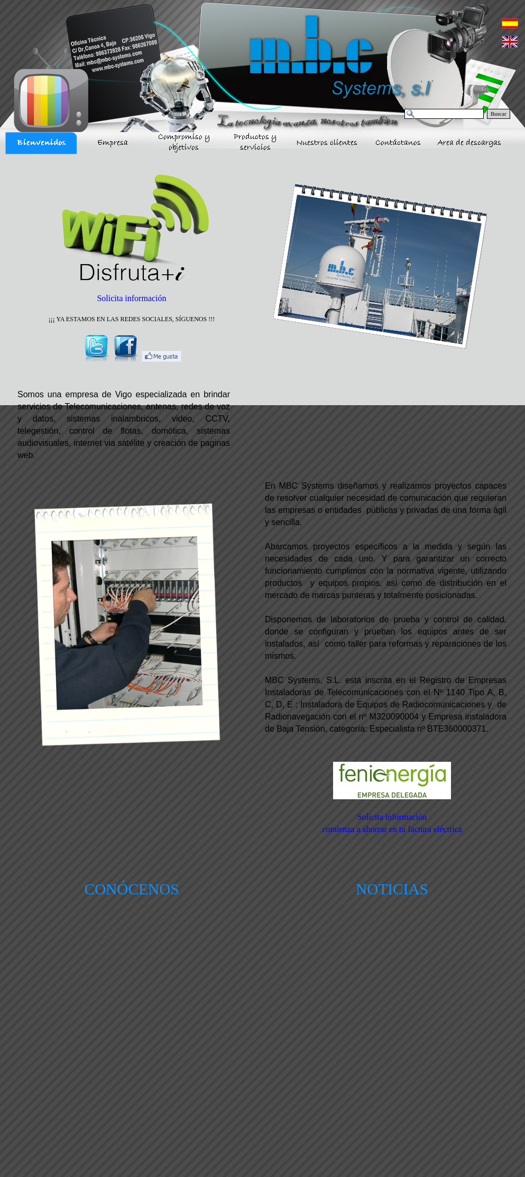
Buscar (498, 114)
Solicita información (131, 298)
